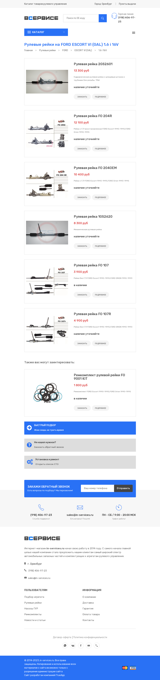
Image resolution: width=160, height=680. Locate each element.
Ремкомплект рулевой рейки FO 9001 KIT (99, 377)
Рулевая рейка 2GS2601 (93, 64)
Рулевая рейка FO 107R (92, 314)
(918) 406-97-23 (35, 570)
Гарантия (88, 608)
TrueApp (60, 675)
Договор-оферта (62, 637)
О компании (89, 597)
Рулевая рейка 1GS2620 (93, 216)
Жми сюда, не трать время (49, 430)
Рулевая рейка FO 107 (91, 265)
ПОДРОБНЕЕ (100, 97)
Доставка (88, 602)
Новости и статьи (34, 620)
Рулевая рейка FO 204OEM (95, 168)
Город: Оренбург (103, 4)
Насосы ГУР (31, 608)
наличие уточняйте (86, 87)
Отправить (123, 488)
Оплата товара (91, 614)
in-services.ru (46, 660)
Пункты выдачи (127, 4)
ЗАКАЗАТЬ (82, 97)
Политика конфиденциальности (90, 637)
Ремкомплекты (32, 614)
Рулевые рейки (33, 602)
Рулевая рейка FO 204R (93, 116)
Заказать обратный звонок (49, 447)
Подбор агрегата (34, 597)
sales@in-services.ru (37, 578)
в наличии (80, 285)
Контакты (88, 620)
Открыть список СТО (46, 464)
